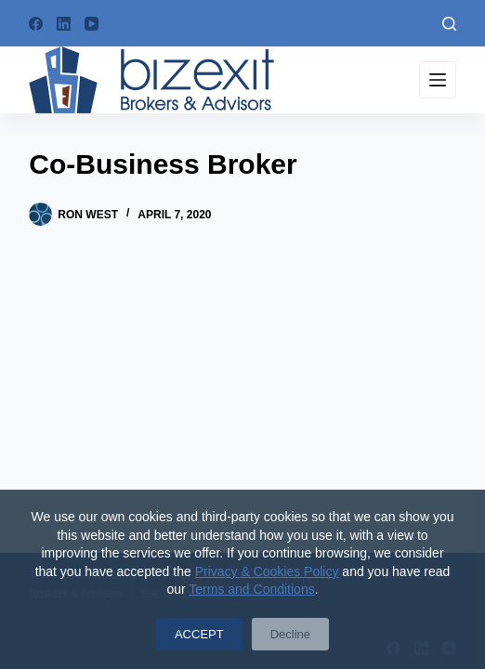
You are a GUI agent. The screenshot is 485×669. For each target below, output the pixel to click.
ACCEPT (199, 634)
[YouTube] (91, 24)
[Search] (449, 24)
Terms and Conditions (251, 589)
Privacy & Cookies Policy (267, 571)
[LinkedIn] (64, 24)
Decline (290, 634)
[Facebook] (36, 24)
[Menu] (437, 79)
